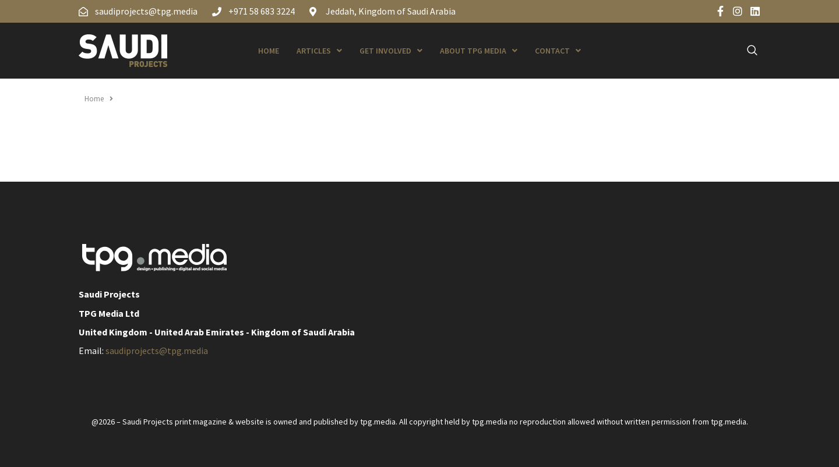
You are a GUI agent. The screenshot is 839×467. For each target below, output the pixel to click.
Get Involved (390, 51)
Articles (319, 51)
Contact (558, 51)
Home (268, 50)
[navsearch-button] (745, 50)
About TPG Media (478, 51)
